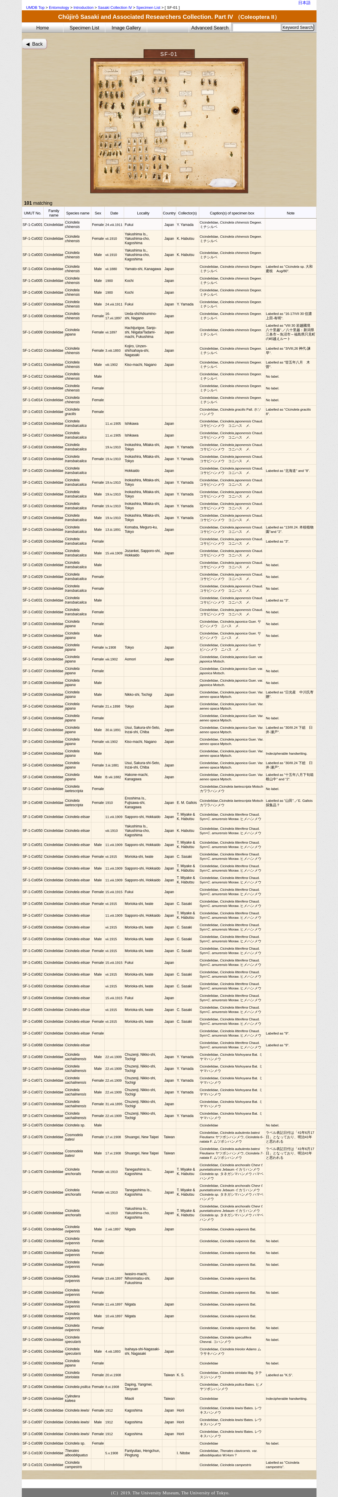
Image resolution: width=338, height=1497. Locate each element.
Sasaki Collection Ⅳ (115, 7)
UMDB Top (35, 7)
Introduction (83, 7)
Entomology (59, 7)
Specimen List (148, 7)
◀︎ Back (34, 44)
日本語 (304, 2)
